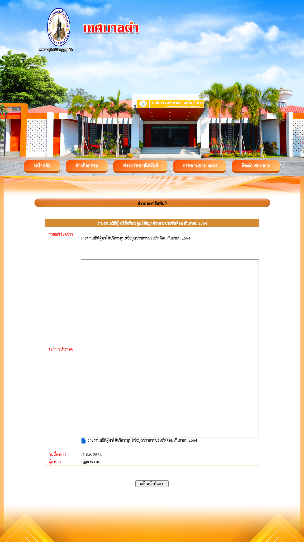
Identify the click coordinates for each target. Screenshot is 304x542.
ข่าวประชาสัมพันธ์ (140, 165)
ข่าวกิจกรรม (86, 165)
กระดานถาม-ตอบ (200, 165)
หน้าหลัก (42, 165)
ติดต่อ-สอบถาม (255, 165)
